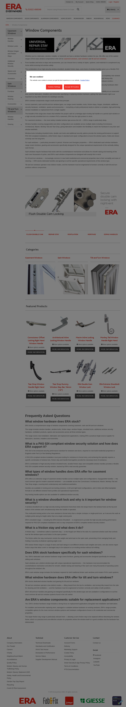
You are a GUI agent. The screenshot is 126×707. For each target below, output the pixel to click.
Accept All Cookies (72, 87)
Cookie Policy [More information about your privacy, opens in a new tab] (85, 80)
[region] (64, 82)
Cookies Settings (54, 87)
